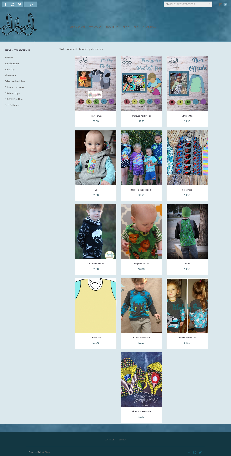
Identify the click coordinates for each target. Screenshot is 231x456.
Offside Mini (187, 115)
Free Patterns (12, 105)
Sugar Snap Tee (141, 263)
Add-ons (9, 57)
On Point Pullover (96, 263)
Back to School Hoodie (141, 189)
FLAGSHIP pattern (14, 99)
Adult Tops (10, 69)
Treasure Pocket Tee (141, 115)
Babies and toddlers (15, 81)
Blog (126, 27)
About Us (112, 27)
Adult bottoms (12, 63)
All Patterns (10, 75)
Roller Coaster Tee (187, 337)
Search (122, 439)
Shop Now (149, 27)
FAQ (136, 27)
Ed (96, 189)
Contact (109, 439)
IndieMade (45, 452)
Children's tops (12, 93)
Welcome (95, 27)
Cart (220, 4)
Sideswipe (187, 189)
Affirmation (77, 27)
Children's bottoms (14, 87)
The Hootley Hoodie (141, 411)
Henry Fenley (96, 115)
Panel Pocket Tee (141, 337)
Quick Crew (96, 337)
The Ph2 (187, 263)
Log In (30, 4)
